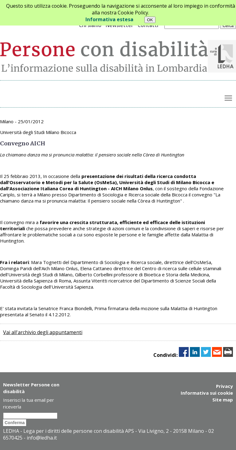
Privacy (224, 386)
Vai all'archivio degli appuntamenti (42, 332)
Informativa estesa (109, 19)
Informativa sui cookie (207, 393)
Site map (222, 400)
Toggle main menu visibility (229, 96)
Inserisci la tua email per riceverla (28, 403)
